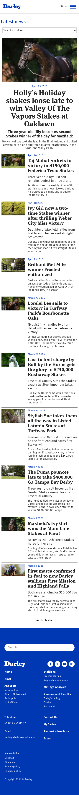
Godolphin (10, 698)
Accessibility (11, 753)
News (7, 679)
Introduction (11, 690)
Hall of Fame (11, 702)
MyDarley (50, 724)
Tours (47, 738)
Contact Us (50, 717)
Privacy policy (12, 766)
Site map (9, 758)
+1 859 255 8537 (15, 723)
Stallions (50, 672)
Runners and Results (57, 694)
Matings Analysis (55, 687)
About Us (10, 686)
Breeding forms (52, 676)
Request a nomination (56, 680)
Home (8, 672)
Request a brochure (56, 731)
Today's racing (52, 698)
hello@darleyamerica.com (20, 737)
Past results (50, 706)
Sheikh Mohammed (15, 694)
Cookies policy (12, 771)
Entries (47, 702)
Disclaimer (10, 762)
